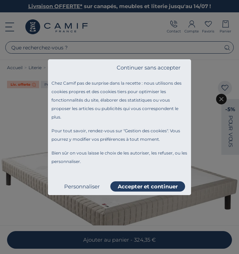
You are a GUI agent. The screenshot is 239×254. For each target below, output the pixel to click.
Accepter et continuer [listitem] (148, 186)
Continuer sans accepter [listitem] (148, 67)
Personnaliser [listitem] (82, 186)
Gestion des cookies (146, 130)
